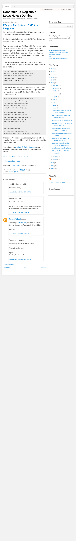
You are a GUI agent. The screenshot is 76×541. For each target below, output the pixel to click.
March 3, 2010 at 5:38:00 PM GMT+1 (19, 234)
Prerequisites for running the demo (15, 156)
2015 (52, 68)
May (54, 102)
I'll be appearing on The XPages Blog (63, 120)
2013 (52, 74)
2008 (52, 166)
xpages (16, 171)
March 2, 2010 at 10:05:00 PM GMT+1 (20, 192)
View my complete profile (58, 182)
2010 (52, 83)
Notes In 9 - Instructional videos (58, 58)
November (56, 88)
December (55, 85)
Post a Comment (8, 264)
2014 (52, 71)
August (55, 96)
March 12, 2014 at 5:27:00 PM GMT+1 (20, 259)
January (55, 159)
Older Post (43, 267)
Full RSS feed (49, 9)
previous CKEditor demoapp (25, 147)
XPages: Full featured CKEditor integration (20, 27)
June (54, 99)
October (55, 91)
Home (7, 6)
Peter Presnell (22, 223)
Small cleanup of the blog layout (61, 148)
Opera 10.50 (15, 166)
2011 (52, 80)
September (56, 94)
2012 (52, 77)
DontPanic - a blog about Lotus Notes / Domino (19, 13)
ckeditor (10, 171)
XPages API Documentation (57, 50)
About (16, 6)
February (55, 156)
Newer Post (6, 267)
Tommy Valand (15, 219)
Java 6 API (52, 56)
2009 (52, 163)
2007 (52, 168)
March (54, 108)
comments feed (65, 9)
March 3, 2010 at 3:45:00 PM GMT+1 (19, 213)
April (54, 105)
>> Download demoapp (11, 161)
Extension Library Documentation (58, 52)
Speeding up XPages (54, 54)
